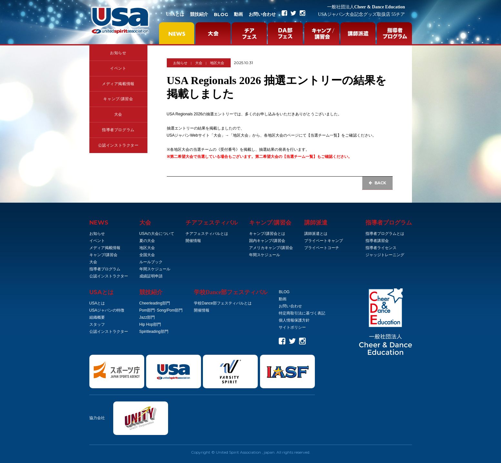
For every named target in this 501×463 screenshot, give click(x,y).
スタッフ (97, 324)
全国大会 (147, 255)
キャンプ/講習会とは (267, 233)
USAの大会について (157, 233)
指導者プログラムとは (385, 233)
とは (101, 292)
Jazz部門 (147, 317)
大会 (118, 114)
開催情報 (193, 240)
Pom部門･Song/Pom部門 (161, 310)
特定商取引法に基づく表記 (302, 313)
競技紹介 (199, 14)
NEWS (98, 222)
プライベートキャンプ (323, 240)
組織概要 (97, 317)
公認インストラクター (118, 145)
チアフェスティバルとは (206, 233)
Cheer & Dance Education (366, 7)
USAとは (175, 14)
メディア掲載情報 (118, 84)
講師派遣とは (315, 233)
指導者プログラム (118, 130)
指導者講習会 (377, 240)
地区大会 (217, 63)
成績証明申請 (151, 276)
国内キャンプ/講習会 (267, 240)
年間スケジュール (154, 269)
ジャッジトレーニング (385, 255)
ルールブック (151, 262)
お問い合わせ (262, 14)
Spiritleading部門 (153, 331)
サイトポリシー (292, 327)
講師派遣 (315, 222)
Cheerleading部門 (154, 303)
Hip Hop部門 (150, 324)
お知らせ (118, 53)
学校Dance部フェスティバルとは (223, 303)
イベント (118, 68)
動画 (238, 14)
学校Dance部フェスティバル (230, 292)
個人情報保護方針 (294, 320)
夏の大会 (147, 240)
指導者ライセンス (381, 248)
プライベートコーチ (321, 248)
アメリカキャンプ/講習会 (271, 248)
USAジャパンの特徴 (107, 310)
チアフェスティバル (211, 222)
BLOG (221, 14)
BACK (377, 182)
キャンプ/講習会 (118, 99)
